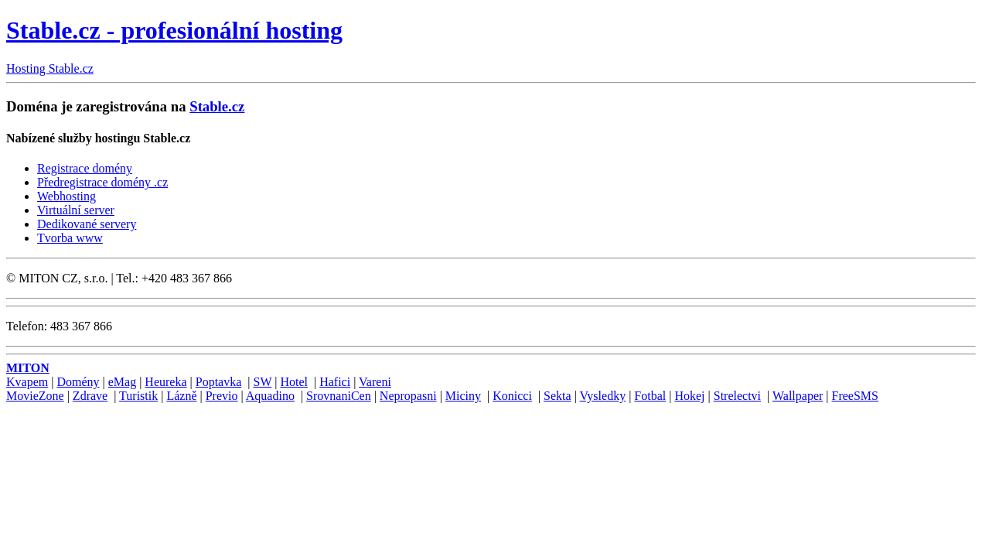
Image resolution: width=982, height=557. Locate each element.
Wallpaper (797, 395)
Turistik (138, 395)
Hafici (334, 381)
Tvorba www (70, 237)
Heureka (165, 381)
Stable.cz (216, 106)
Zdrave (90, 395)
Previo (222, 395)
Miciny (463, 395)
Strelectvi (737, 395)
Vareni (375, 381)
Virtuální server (75, 210)
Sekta (557, 395)
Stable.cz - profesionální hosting (174, 30)
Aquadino (270, 395)
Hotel (294, 381)
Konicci (512, 395)
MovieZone (35, 395)
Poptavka (219, 381)
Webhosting (66, 196)
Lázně (181, 395)
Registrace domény (84, 168)
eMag (122, 381)
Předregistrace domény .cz (102, 182)
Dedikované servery (86, 224)
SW (263, 381)
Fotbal (650, 395)
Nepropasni (408, 395)
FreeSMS (855, 395)
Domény (77, 381)
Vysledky (603, 395)
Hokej (689, 395)
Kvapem (27, 381)
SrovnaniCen (338, 395)
